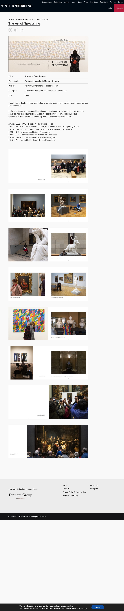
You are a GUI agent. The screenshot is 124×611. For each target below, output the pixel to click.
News (80, 2)
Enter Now (119, 8)
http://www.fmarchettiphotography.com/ (41, 86)
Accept (97, 607)
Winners (67, 2)
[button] (10, 30)
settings (84, 608)
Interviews (94, 2)
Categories (58, 2)
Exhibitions (104, 2)
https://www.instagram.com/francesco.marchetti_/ (45, 90)
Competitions (47, 2)
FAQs (120, 2)
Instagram (94, 488)
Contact (66, 488)
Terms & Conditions (70, 495)
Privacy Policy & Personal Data (74, 492)
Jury (73, 2)
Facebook (94, 485)
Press (86, 2)
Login (110, 8)
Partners (113, 2)
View (26, 95)
